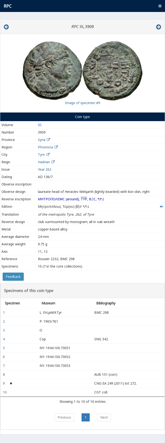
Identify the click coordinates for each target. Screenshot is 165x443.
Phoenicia (45, 147)
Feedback (13, 276)
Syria (41, 139)
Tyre (41, 154)
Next (104, 417)
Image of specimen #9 (82, 103)
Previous (64, 417)
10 (5, 392)
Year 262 (44, 169)
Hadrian (44, 162)
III (39, 125)
